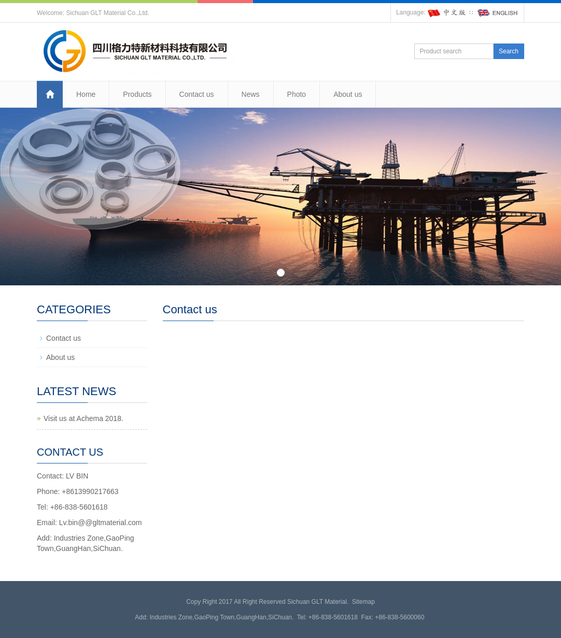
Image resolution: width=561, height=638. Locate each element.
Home (85, 94)
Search (508, 51)
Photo (296, 94)
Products (137, 94)
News (251, 94)
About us (347, 94)
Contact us (196, 94)
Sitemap (363, 601)
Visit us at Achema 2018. (83, 418)
